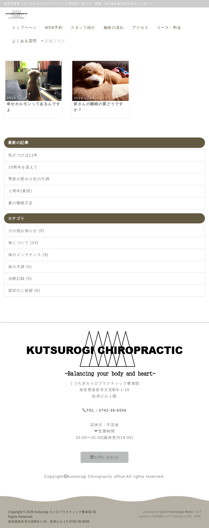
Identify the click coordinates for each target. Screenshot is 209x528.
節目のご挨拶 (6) (24, 290)
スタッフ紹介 (83, 27)
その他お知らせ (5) (26, 230)
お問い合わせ (104, 457)
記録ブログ (55, 41)
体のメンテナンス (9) (28, 255)
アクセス (140, 27)
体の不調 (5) (20, 267)
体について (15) (23, 243)
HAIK (197, 516)
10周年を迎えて (23, 167)
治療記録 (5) (20, 278)
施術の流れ (114, 27)
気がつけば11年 (23, 155)
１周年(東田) (20, 191)
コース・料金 (169, 27)
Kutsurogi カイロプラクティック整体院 (63, 512)
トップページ (24, 27)
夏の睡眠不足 (20, 203)
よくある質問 (24, 41)
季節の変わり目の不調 (29, 179)
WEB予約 (54, 27)
